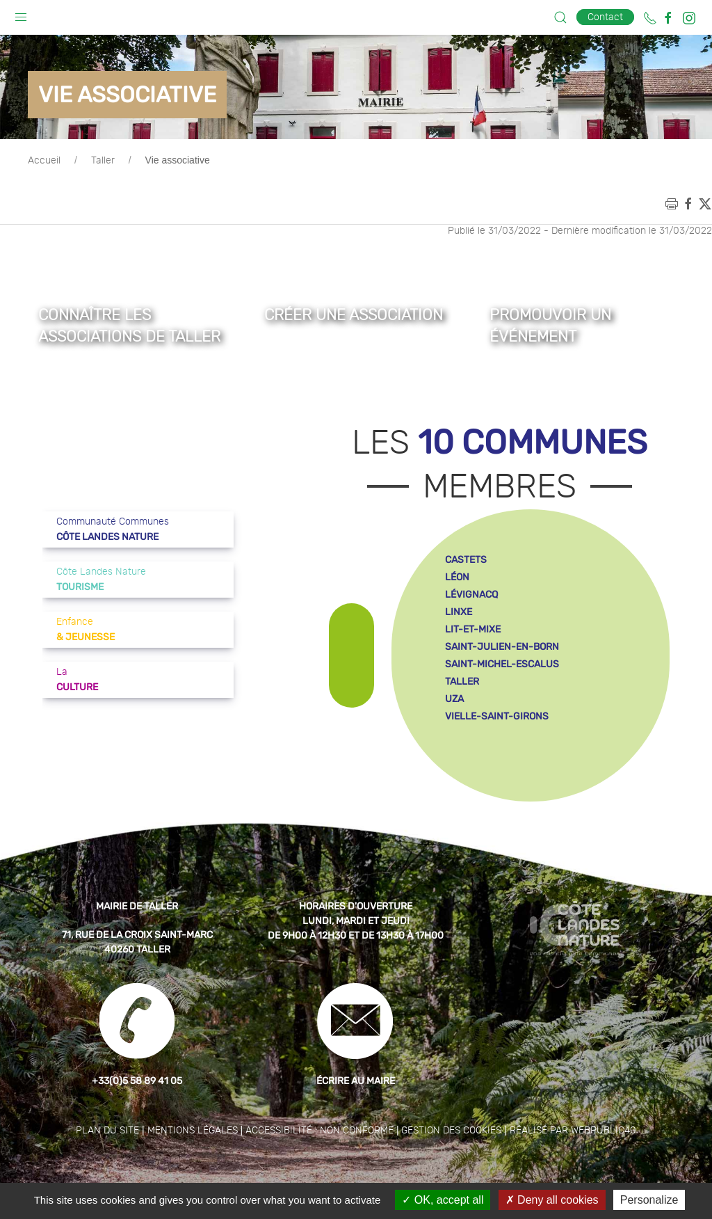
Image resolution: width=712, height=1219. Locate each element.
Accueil (44, 195)
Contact (605, 17)
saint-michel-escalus (502, 699)
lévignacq (471, 629)
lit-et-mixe (473, 664)
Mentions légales (192, 1165)
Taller (103, 195)
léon (457, 612)
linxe (458, 647)
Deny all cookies (552, 1200)
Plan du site (107, 1165)
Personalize (649, 1200)
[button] (21, 13)
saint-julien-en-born (502, 681)
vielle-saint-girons (497, 751)
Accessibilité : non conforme (319, 1165)
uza (454, 734)
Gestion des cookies (451, 1165)
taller (462, 716)
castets (466, 594)
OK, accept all (442, 1200)
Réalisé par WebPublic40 (573, 1165)
